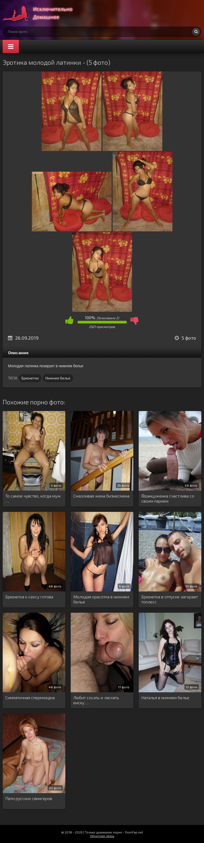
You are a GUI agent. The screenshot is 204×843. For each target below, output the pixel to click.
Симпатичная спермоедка (30, 697)
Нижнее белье (57, 378)
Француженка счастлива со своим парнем (167, 498)
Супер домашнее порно (42, 13)
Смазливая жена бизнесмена (101, 495)
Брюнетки (30, 378)
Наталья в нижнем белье (165, 697)
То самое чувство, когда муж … (33, 498)
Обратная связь (102, 836)
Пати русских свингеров (28, 798)
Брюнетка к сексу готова (29, 596)
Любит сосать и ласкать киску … (96, 700)
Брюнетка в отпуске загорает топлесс (169, 599)
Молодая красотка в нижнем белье (101, 599)
